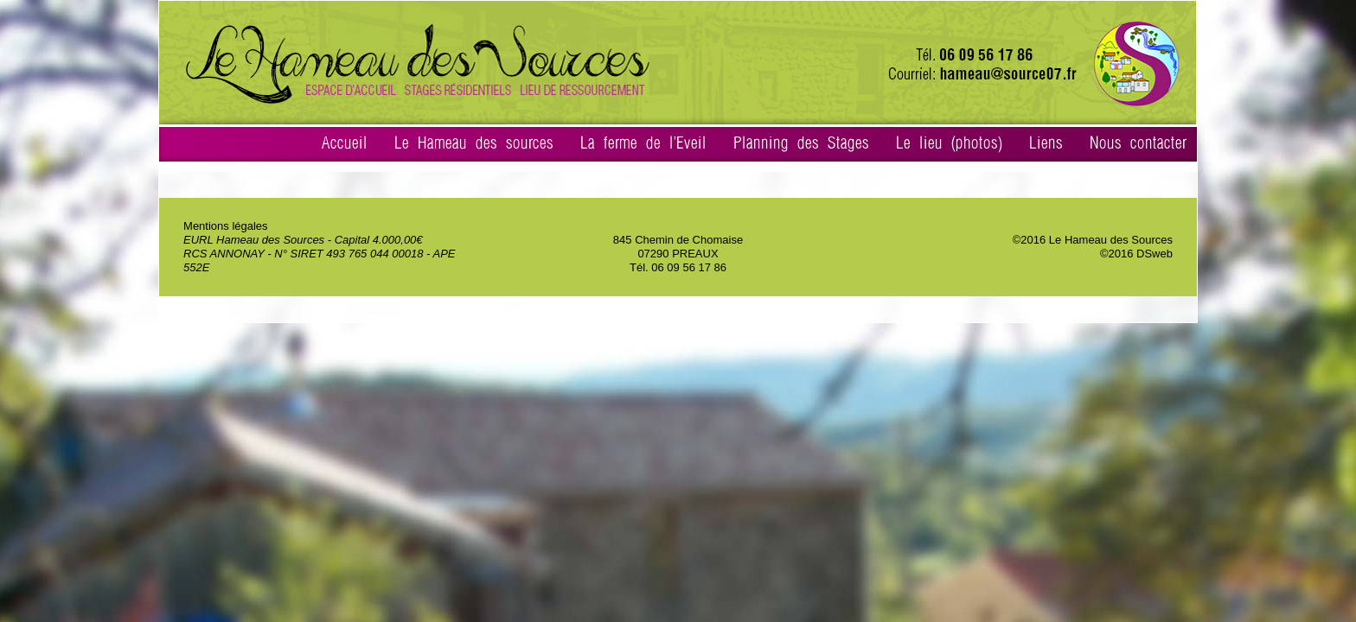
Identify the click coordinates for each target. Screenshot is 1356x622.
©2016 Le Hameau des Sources (1093, 239)
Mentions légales (225, 225)
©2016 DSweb (1136, 253)
